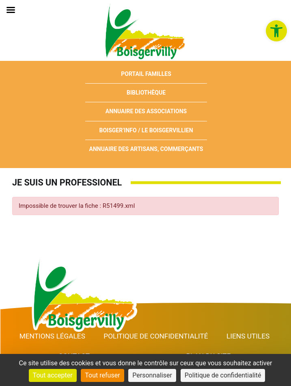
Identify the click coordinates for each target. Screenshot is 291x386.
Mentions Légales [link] (52, 336)
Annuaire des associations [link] (146, 111)
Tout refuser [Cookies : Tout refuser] (102, 375)
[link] (276, 30)
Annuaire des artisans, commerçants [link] (146, 149)
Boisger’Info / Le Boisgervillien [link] (146, 130)
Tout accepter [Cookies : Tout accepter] (53, 375)
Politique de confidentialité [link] (155, 336)
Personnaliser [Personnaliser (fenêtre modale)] (152, 375)
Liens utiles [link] (247, 336)
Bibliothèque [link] (146, 92)
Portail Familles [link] (146, 74)
